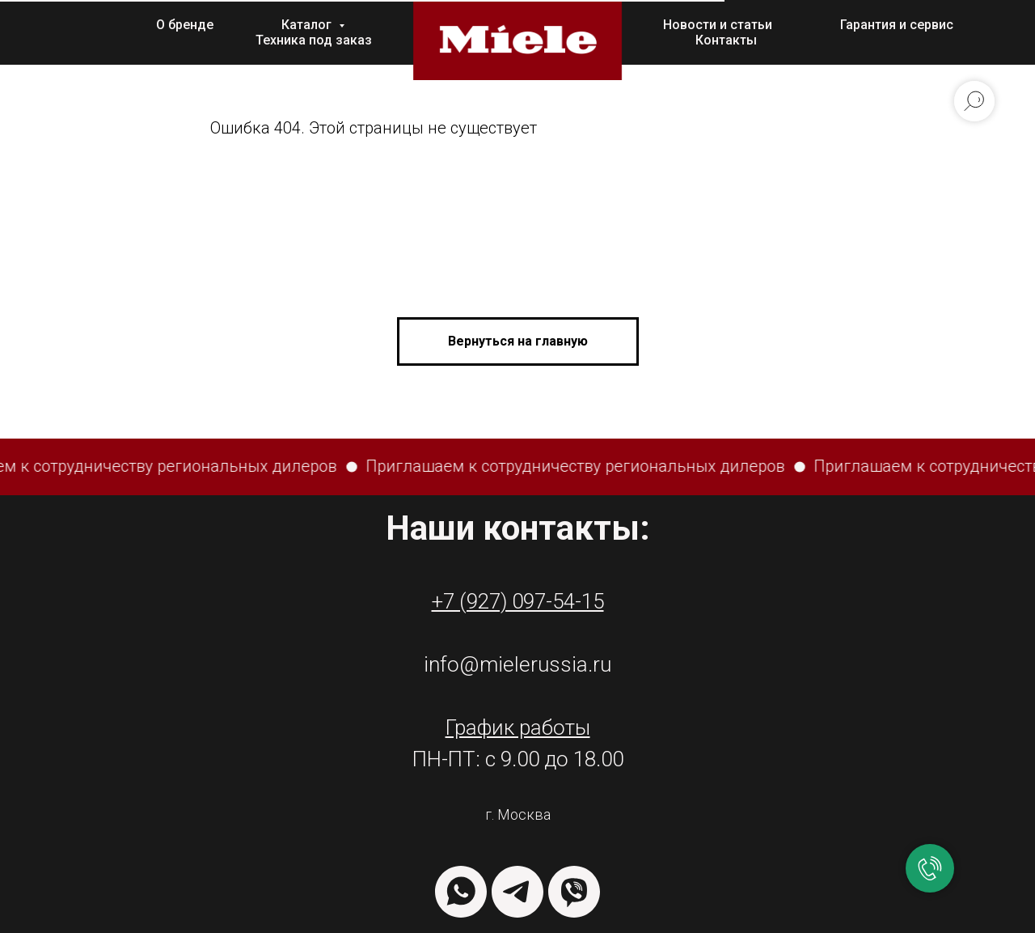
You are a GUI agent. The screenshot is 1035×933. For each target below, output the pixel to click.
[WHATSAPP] (461, 892)
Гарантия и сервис (896, 24)
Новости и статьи (717, 24)
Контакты (726, 40)
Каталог (308, 24)
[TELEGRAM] (517, 892)
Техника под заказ (314, 40)
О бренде (184, 24)
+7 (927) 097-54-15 (518, 601)
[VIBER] (574, 892)
